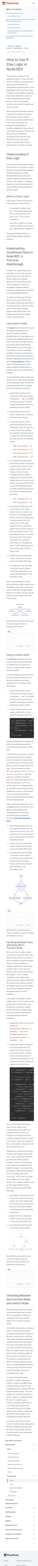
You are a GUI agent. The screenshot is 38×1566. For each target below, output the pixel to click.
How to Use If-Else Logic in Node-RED (17, 64)
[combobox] (20, 52)
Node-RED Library (13, 1457)
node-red (11, 46)
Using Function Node (17, 655)
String (9, 1472)
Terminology (9, 1500)
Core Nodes (9, 1508)
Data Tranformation (16, 1488)
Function (13, 659)
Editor (9, 1449)
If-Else (12, 1481)
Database (8, 1521)
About (6, 1561)
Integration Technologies (13, 1534)
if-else (26, 48)
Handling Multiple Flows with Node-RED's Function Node (19, 945)
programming (17, 48)
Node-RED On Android (15, 1465)
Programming (11, 1476)
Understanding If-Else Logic (17, 156)
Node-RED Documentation (13, 1441)
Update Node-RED (13, 1461)
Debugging (13, 1492)
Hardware (8, 1516)
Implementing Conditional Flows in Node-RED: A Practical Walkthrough (19, 256)
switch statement (18, 361)
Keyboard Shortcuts (11, 1504)
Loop (11, 1484)
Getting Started (10, 1445)
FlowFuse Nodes (10, 1512)
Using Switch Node (16, 323)
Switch (12, 328)
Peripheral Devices (11, 1525)
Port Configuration (14, 1454)
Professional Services (23, 1561)
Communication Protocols (13, 1530)
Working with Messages (15, 1468)
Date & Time (11, 1496)
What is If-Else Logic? (18, 196)
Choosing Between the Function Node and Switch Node (18, 1299)
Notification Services (11, 1538)
